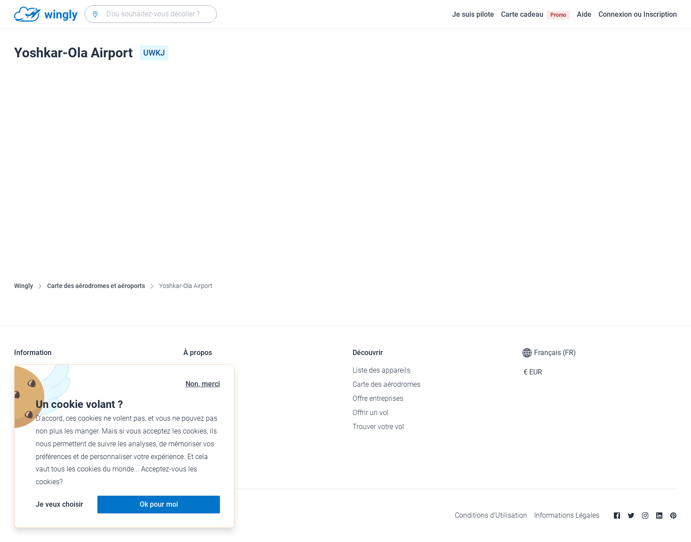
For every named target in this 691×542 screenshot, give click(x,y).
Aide (584, 14)
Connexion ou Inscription (637, 14)
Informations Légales (566, 515)
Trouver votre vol (378, 426)
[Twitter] (631, 515)
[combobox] (151, 14)
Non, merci (203, 384)
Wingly (23, 285)
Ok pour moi (159, 504)
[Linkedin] (659, 515)
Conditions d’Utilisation (491, 515)
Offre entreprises (378, 398)
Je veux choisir (59, 504)
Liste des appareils (381, 370)
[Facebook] (616, 515)
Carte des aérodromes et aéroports (96, 285)
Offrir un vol (371, 412)
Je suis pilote (473, 14)
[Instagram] (645, 515)
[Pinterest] (673, 515)
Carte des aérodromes (386, 384)
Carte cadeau (535, 14)
